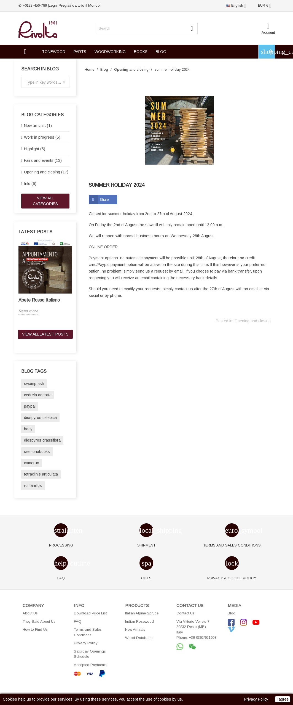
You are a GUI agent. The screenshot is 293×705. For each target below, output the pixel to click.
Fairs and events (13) (43, 160)
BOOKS (140, 51)
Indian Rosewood (139, 621)
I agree (282, 699)
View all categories (45, 201)
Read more (28, 311)
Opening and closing (253, 321)
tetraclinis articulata (41, 474)
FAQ (77, 621)
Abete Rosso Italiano (39, 300)
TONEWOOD (53, 51)
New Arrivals (135, 629)
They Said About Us (39, 621)
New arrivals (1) (38, 125)
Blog (231, 613)
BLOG (161, 51)
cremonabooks (37, 451)
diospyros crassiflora (42, 440)
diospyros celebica (40, 417)
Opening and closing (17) (46, 172)
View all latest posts (45, 334)
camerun (31, 463)
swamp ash (34, 383)
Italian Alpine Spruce (141, 613)
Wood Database (138, 638)
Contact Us (185, 613)
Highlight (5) (34, 149)
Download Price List (90, 613)
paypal (30, 406)
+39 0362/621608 (202, 637)
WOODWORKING (110, 51)
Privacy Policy (86, 643)
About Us (30, 613)
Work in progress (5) (42, 137)
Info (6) (30, 183)
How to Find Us (35, 629)
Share (104, 200)
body (28, 429)
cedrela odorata (38, 395)
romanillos (33, 485)
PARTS (80, 51)
